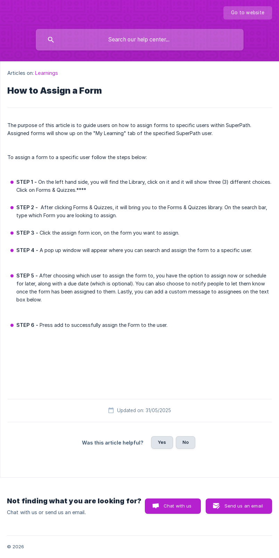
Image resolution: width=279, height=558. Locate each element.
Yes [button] (162, 442)
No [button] (185, 442)
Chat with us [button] (178, 506)
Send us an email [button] (243, 506)
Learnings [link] (46, 73)
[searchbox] (140, 39)
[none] (247, 12)
